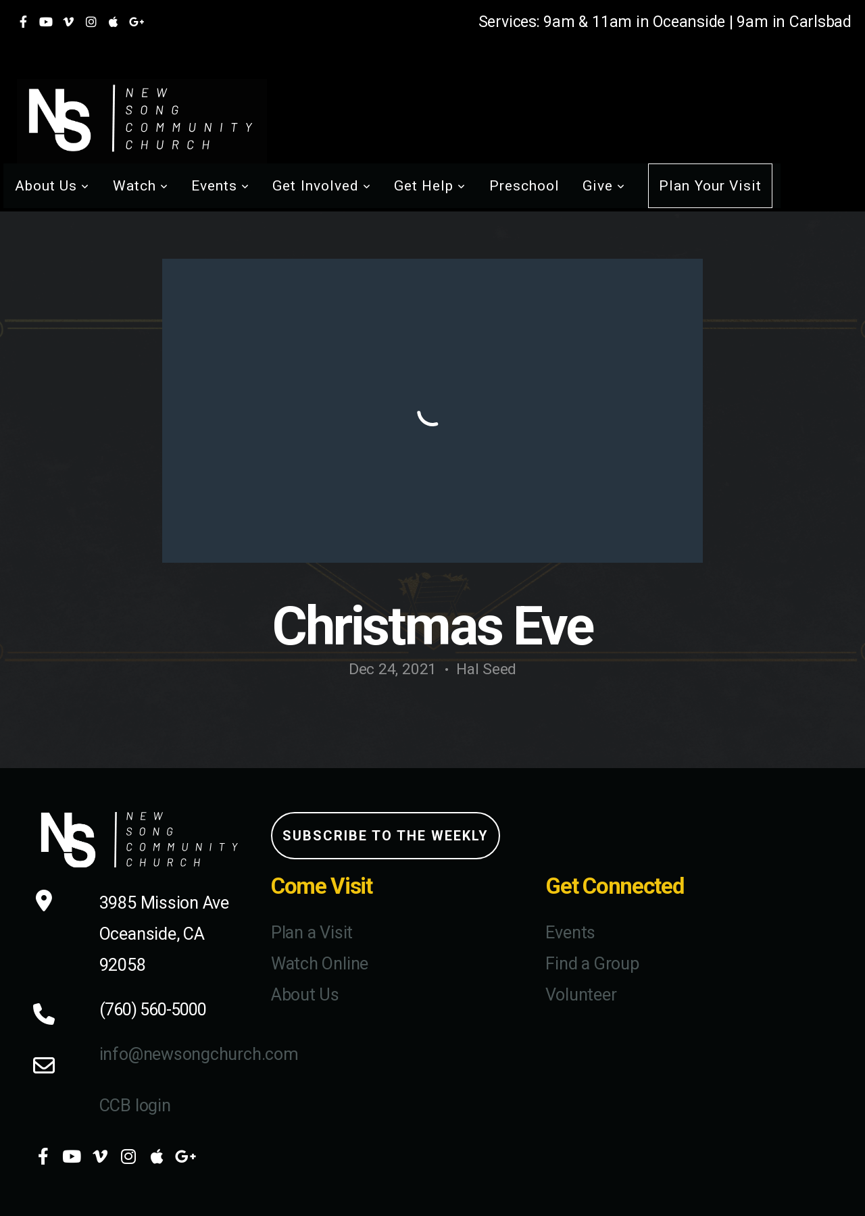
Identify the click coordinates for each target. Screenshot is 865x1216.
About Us (52, 186)
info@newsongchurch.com (199, 1054)
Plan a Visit (312, 932)
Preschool (524, 186)
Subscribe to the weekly (385, 836)
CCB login (135, 1105)
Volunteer (580, 995)
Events (220, 186)
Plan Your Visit (710, 186)
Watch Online (319, 963)
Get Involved (321, 186)
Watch (140, 186)
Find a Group (592, 963)
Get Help (430, 186)
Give (604, 186)
